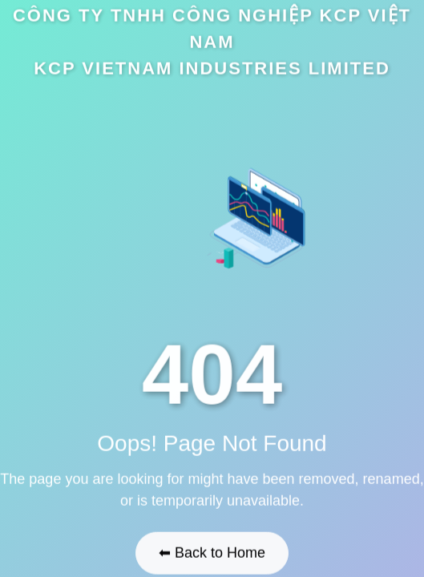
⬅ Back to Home (212, 552)
